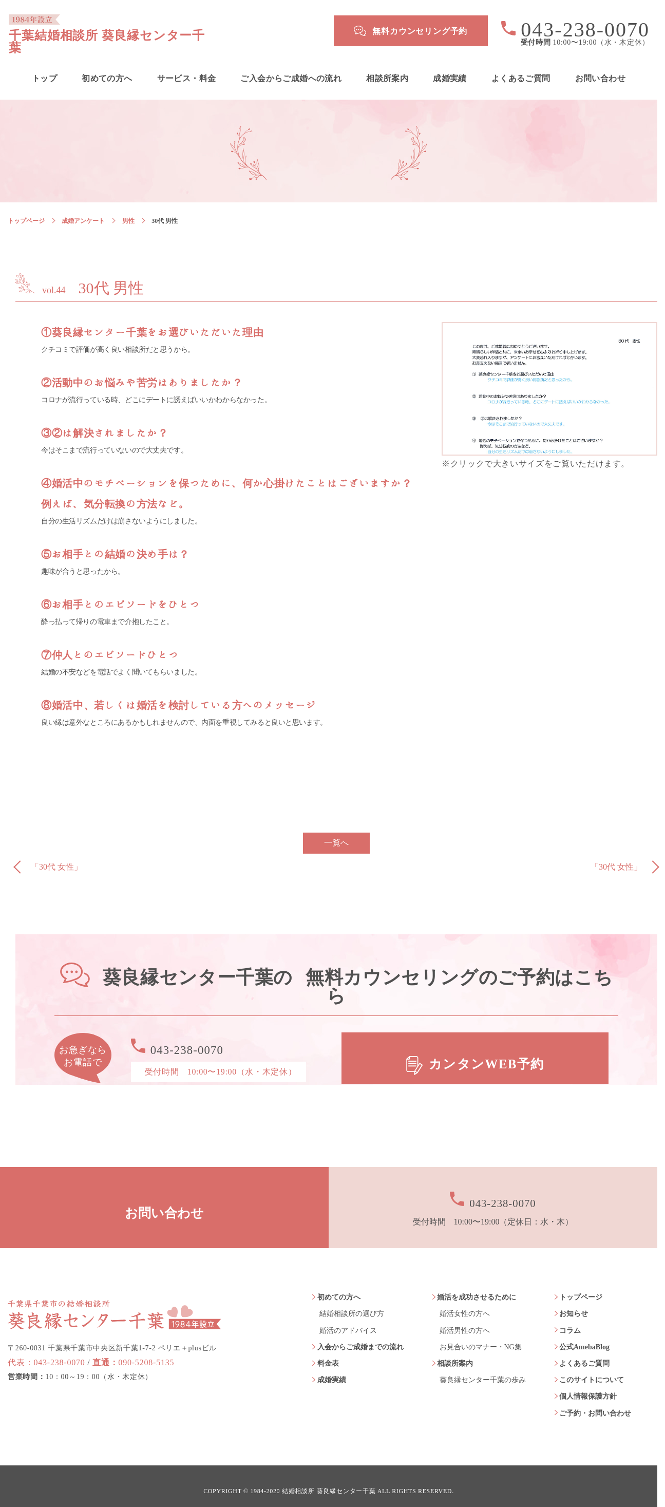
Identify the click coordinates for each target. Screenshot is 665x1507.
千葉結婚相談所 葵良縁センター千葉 (157, 30)
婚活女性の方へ (465, 1304)
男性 (128, 211)
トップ (44, 69)
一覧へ (336, 833)
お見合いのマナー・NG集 (481, 1337)
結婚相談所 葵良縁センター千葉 (328, 1481)
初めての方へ (107, 69)
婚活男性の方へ (465, 1321)
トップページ (26, 211)
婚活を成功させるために (476, 1288)
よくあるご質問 (520, 69)
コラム (570, 1321)
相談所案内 (387, 69)
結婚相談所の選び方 (351, 1304)
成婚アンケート (83, 211)
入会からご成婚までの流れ (360, 1337)
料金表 (328, 1354)
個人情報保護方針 (588, 1387)
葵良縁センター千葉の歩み (483, 1370)
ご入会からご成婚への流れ (290, 69)
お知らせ (573, 1304)
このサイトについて (591, 1370)
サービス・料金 (186, 69)
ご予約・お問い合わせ (595, 1403)
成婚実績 (450, 69)
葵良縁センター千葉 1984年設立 (114, 1295)
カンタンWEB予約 (488, 1049)
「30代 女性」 (56, 857)
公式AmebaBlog (584, 1337)
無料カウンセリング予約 (419, 31)
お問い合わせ (600, 69)
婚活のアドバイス (348, 1321)
